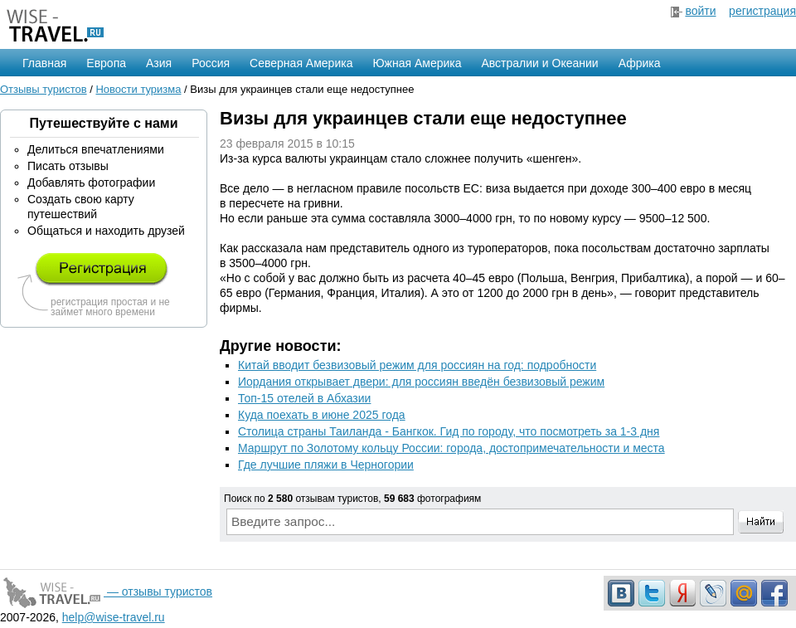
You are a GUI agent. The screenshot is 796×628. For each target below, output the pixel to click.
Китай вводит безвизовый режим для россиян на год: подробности (417, 365)
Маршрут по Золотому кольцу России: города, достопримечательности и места (451, 448)
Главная (44, 63)
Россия (211, 63)
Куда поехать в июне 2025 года (321, 414)
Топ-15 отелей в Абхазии (304, 398)
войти (700, 10)
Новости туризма (138, 89)
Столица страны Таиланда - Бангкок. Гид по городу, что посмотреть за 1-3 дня (448, 431)
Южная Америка (416, 63)
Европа (106, 63)
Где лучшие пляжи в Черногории (326, 464)
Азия (159, 63)
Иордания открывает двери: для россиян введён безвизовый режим (421, 381)
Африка (640, 63)
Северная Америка (301, 63)
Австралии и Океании (540, 63)
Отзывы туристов (43, 89)
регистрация (762, 10)
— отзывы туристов (106, 591)
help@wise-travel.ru (113, 617)
